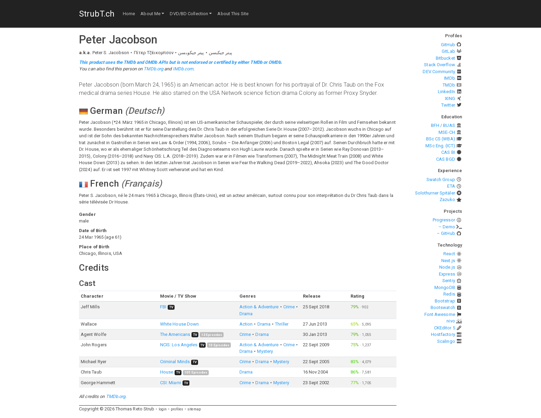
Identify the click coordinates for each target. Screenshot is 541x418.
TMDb (449, 85)
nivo (450, 321)
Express (447, 274)
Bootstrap (445, 300)
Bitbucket (445, 58)
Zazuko (447, 199)
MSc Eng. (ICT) (440, 145)
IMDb (449, 78)
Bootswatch (443, 307)
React (449, 253)
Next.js (448, 260)
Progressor (444, 219)
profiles (177, 409)
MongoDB (444, 287)
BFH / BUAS (443, 125)
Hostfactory (443, 334)
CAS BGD (445, 159)
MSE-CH (447, 132)
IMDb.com (183, 68)
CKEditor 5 (444, 327)
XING (450, 98)
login (163, 409)
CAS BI (448, 152)
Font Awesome (439, 314)
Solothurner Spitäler (435, 193)
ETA (451, 186)
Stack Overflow (439, 64)
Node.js (447, 267)
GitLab (448, 51)
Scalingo (446, 341)
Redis (449, 294)
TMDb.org (153, 68)
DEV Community (439, 71)
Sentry (448, 280)
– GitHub (446, 233)
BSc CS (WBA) (440, 138)
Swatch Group (440, 179)
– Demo (447, 226)
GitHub (448, 44)
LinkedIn (446, 91)
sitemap (194, 409)
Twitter (448, 105)
